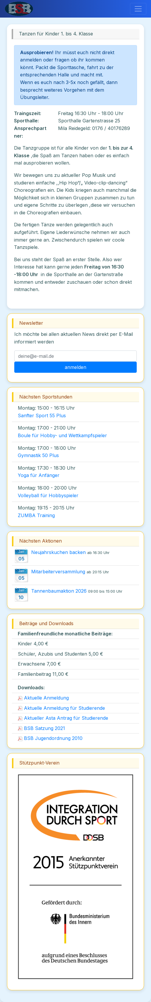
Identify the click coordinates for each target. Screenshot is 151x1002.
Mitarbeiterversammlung (58, 571)
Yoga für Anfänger (38, 475)
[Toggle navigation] (138, 9)
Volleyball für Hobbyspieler (48, 495)
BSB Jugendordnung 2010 (50, 738)
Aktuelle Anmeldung (43, 698)
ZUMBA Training (36, 515)
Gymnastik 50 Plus (38, 455)
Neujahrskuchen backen (58, 552)
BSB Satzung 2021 (41, 728)
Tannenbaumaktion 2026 (59, 591)
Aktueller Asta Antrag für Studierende (63, 718)
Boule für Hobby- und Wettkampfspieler (62, 435)
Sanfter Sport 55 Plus (42, 415)
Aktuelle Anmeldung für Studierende (61, 708)
